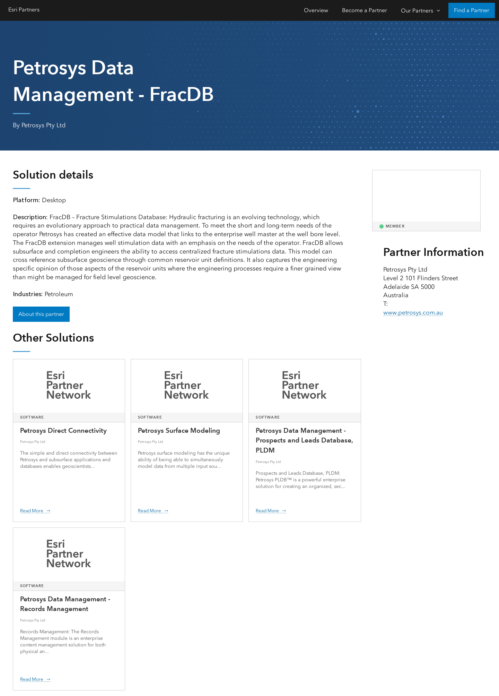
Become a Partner (364, 10)
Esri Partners (24, 9)
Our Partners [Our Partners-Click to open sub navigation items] (417, 10)
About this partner (41, 314)
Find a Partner (471, 10)
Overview (316, 10)
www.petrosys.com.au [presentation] (414, 312)
